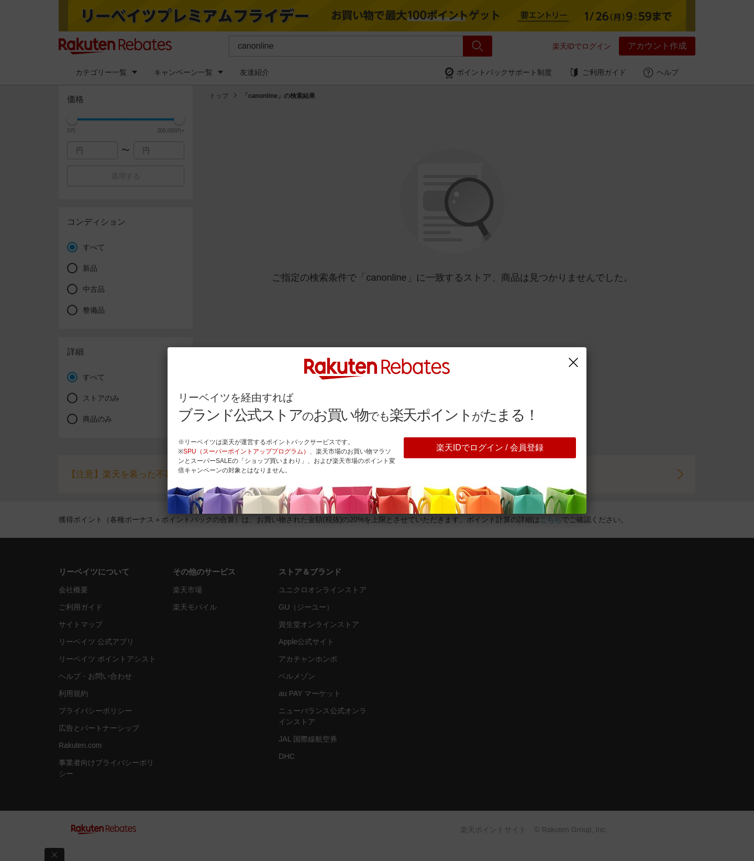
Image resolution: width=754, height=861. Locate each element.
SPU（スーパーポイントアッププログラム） (246, 451)
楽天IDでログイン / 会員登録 (490, 447)
